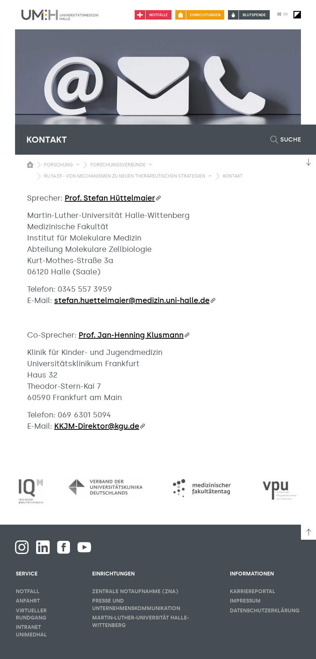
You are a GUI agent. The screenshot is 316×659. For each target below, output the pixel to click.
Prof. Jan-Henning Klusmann (131, 334)
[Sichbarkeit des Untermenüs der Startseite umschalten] (30, 164)
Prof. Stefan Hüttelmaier (110, 197)
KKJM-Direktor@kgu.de (96, 426)
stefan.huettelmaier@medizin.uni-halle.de (132, 300)
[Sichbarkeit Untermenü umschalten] (77, 164)
